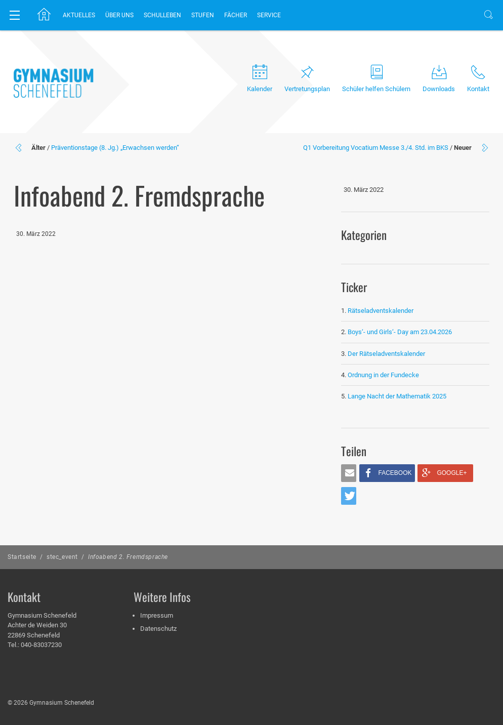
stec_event (62, 556)
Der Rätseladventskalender (386, 353)
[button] (348, 473)
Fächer (235, 15)
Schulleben (162, 15)
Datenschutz (158, 628)
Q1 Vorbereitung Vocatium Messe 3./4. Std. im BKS (375, 147)
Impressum (156, 615)
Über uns (119, 15)
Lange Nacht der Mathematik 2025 (397, 396)
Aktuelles (79, 15)
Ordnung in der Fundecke (383, 375)
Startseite (22, 556)
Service (269, 15)
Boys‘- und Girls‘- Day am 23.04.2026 (400, 332)
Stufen (202, 15)
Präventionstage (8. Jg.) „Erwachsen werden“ (115, 147)
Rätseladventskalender (380, 310)
